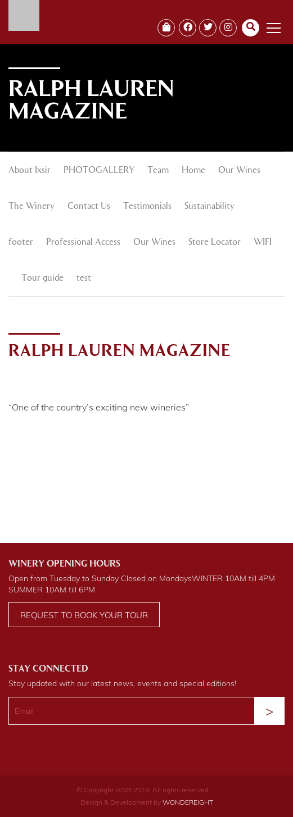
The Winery (31, 206)
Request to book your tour (84, 615)
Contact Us (88, 206)
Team (158, 170)
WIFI (263, 242)
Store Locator (214, 242)
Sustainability (209, 206)
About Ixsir (29, 170)
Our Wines (239, 170)
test (83, 278)
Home (193, 170)
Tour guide (42, 278)
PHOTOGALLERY (99, 170)
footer (20, 242)
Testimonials (147, 206)
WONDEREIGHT (188, 802)
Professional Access (83, 242)
